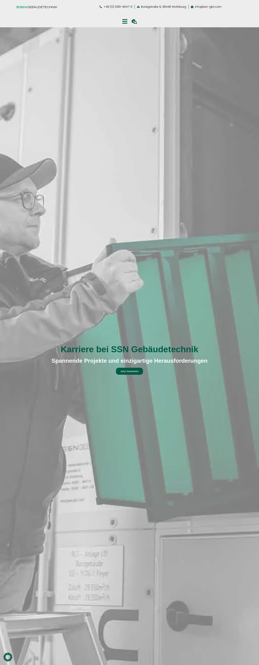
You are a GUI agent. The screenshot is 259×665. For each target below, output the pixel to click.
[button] (8, 657)
